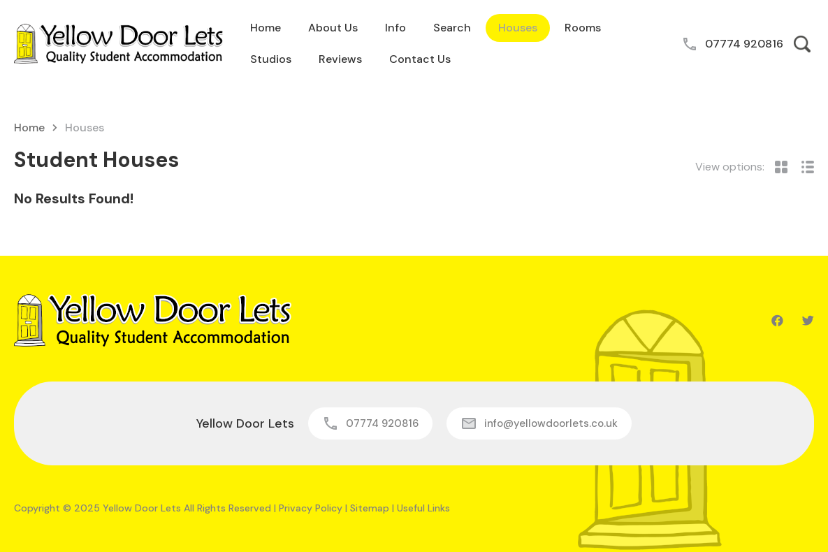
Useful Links (423, 508)
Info (395, 27)
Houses (517, 27)
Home (265, 27)
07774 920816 (744, 43)
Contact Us (420, 59)
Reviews (340, 59)
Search (452, 27)
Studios (270, 59)
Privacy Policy (310, 508)
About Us (333, 27)
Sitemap (369, 508)
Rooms (583, 27)
